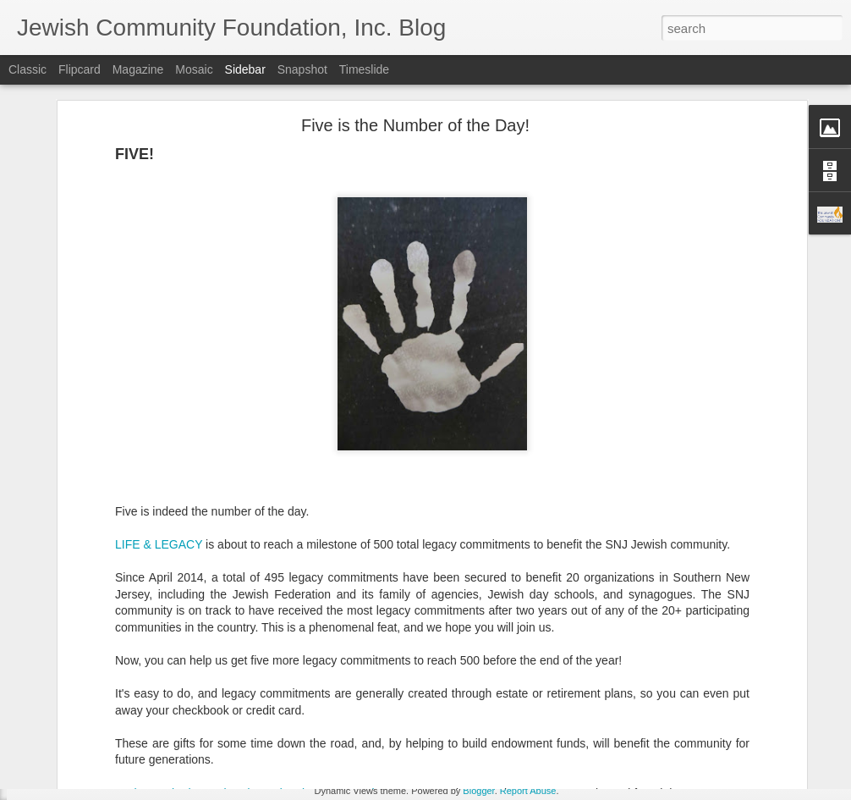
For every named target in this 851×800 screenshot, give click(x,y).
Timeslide (364, 69)
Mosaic (193, 69)
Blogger (478, 791)
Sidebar (245, 69)
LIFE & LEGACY (158, 445)
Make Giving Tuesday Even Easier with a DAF (145, 713)
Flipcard (79, 69)
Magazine (138, 69)
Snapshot (302, 69)
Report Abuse (528, 791)
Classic (27, 69)
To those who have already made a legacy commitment (259, 694)
